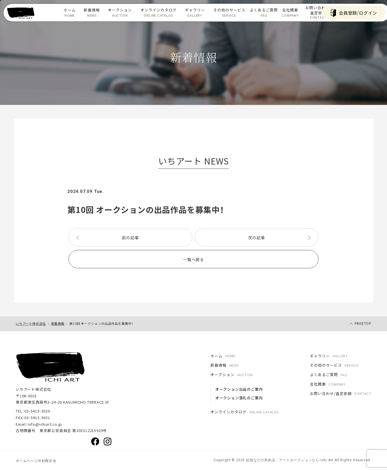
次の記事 (256, 239)
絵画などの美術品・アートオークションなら (282, 460)
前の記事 (130, 239)
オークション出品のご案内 (239, 389)
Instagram (107, 441)
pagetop (363, 324)
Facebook (95, 441)
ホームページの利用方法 (36, 460)
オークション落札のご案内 (239, 397)
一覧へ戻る (193, 260)
